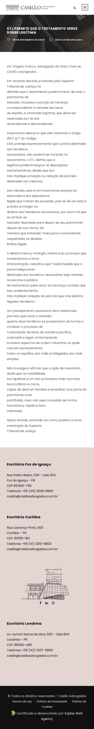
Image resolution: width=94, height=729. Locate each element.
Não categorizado (68, 39)
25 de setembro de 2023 (29, 39)
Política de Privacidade (52, 701)
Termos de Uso (22, 701)
